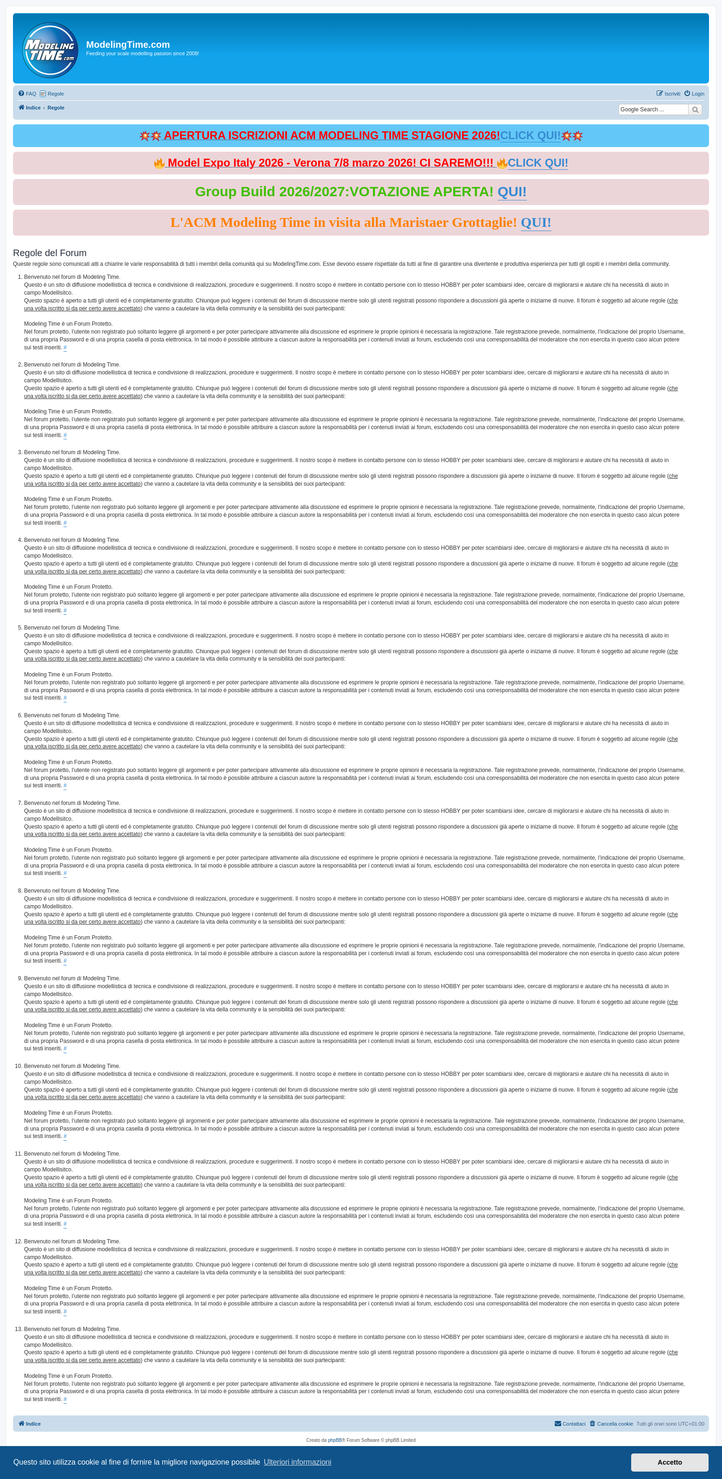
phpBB (335, 1440)
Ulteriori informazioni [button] (297, 1462)
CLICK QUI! (530, 135)
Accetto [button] (670, 1462)
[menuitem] (27, 93)
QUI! (512, 191)
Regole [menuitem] (56, 93)
